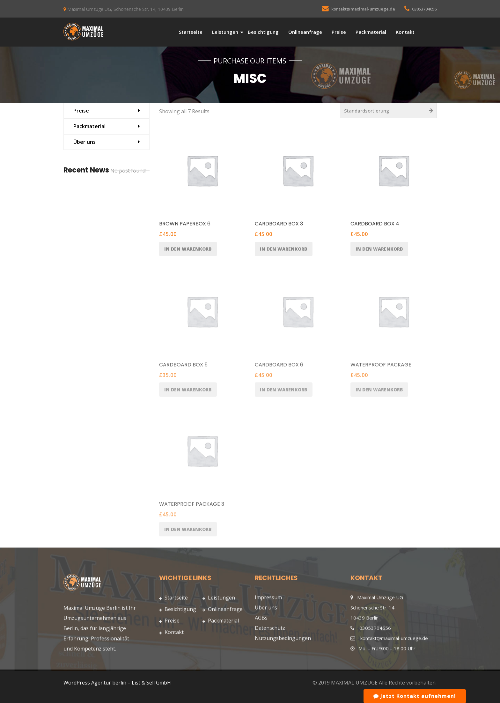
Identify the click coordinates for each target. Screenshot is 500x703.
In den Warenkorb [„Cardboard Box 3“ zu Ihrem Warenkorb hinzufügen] (283, 249)
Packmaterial (371, 32)
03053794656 (424, 9)
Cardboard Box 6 (279, 366)
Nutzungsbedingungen (283, 640)
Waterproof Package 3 (191, 506)
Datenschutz (270, 629)
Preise (339, 32)
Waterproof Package (380, 366)
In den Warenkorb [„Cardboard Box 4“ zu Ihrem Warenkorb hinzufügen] (379, 249)
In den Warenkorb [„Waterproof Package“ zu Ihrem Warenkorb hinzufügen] (379, 392)
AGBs (261, 619)
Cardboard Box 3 (279, 224)
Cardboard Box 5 (183, 366)
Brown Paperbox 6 (184, 224)
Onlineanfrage (305, 32)
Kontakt (405, 32)
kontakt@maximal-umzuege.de (363, 9)
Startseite (190, 32)
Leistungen (225, 32)
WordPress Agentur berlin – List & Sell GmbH (117, 682)
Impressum (268, 599)
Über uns (84, 141)
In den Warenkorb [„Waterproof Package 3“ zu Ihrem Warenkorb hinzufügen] (188, 531)
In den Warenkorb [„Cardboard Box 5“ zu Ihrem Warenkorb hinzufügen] (188, 392)
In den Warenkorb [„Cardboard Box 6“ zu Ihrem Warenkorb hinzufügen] (283, 392)
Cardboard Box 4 (374, 224)
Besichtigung (263, 32)
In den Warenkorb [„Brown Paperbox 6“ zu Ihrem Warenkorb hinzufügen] (188, 249)
